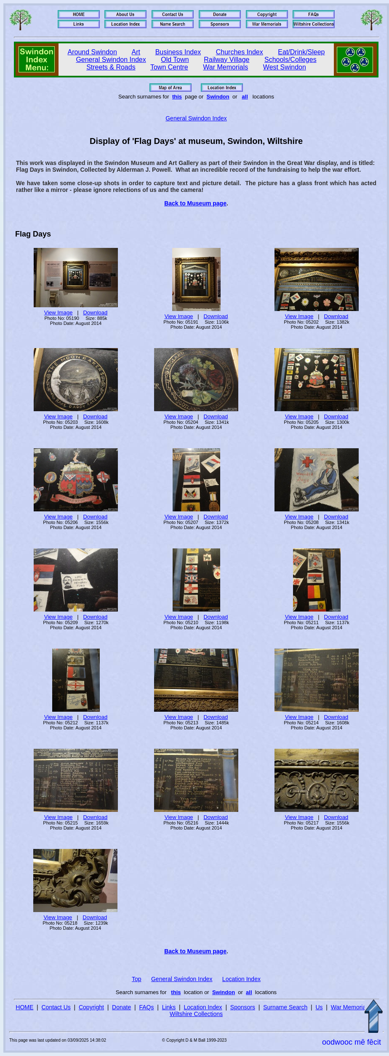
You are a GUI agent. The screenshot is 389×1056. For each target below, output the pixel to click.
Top (136, 979)
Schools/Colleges (290, 59)
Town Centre (169, 67)
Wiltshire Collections (196, 1014)
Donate (121, 1007)
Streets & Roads (111, 67)
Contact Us (56, 1007)
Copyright (91, 1007)
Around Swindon (92, 52)
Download (95, 312)
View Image (58, 312)
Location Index (241, 979)
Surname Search (285, 1007)
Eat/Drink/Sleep (301, 52)
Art (136, 52)
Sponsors (242, 1007)
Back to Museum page (195, 203)
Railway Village (226, 59)
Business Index (178, 52)
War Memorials (225, 67)
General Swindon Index (111, 59)
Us (318, 1007)
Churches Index (239, 52)
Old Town (175, 59)
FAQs (146, 1007)
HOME (24, 1007)
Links (169, 1007)
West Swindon (284, 67)
